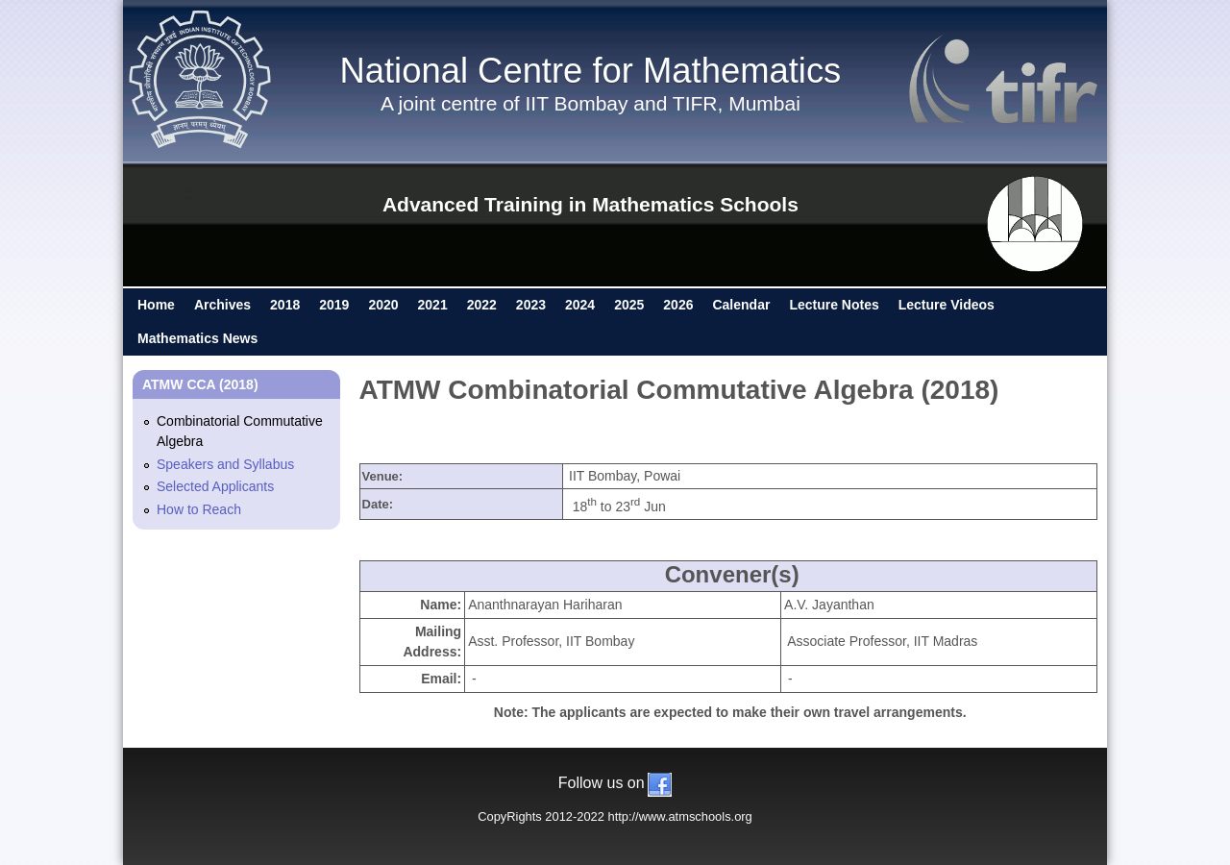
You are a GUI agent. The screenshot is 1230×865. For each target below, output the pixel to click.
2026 (678, 304)
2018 (285, 304)
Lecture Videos (946, 304)
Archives (222, 304)
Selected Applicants (215, 486)
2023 (531, 304)
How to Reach (199, 509)
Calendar (741, 304)
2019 (334, 304)
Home (156, 304)
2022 (482, 304)
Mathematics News (197, 338)
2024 (580, 304)
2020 (383, 304)
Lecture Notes (833, 304)
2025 (629, 304)
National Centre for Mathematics (590, 70)
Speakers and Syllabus (225, 464)
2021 (433, 304)
